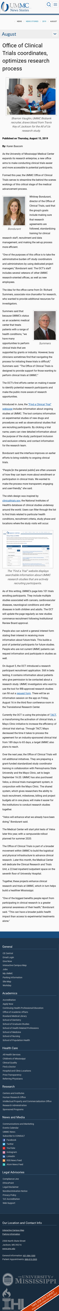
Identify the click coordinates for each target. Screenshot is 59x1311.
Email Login (8, 957)
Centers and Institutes (13, 1093)
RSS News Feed (12, 1160)
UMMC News (9, 1132)
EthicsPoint (8, 1183)
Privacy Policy (9, 1195)
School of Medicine (12, 1032)
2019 (44, 21)
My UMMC (8, 973)
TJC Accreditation (11, 1199)
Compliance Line (11, 1179)
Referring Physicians (13, 1079)
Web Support (9, 1203)
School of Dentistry (12, 1020)
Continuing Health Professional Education (23, 1008)
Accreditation (9, 1000)
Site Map (7, 981)
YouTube (9, 1148)
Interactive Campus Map (15, 965)
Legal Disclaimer (11, 1187)
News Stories (19, 10)
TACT (53, 714)
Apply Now (8, 1004)
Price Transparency (12, 1075)
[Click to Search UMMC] (49, 4)
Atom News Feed (13, 1164)
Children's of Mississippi (14, 1059)
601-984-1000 (29, 1255)
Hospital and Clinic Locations (17, 1071)
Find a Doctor (9, 1067)
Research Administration (15, 1105)
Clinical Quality (10, 1063)
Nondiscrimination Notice (15, 1191)
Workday (7, 985)
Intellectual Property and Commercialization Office (27, 1101)
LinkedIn (9, 1156)
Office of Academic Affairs (15, 1012)
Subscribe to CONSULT (14, 1136)
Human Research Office (14, 1097)
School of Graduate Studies (16, 1024)
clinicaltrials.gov (11, 500)
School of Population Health (16, 1040)
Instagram (10, 1152)
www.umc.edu (8, 1248)
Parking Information (12, 977)
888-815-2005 (31, 1259)
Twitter (8, 1144)
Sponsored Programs (13, 1109)
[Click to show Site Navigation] (55, 4)
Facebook (9, 1140)
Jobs (5, 969)
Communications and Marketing (18, 1124)
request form (24, 693)
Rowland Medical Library (15, 1016)
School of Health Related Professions (21, 1028)
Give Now (7, 961)
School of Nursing (11, 1036)
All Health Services (11, 1054)
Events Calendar (11, 1128)
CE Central (8, 953)
